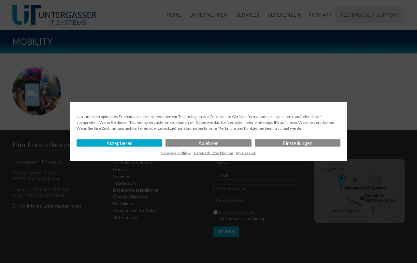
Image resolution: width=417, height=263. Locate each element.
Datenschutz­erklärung (213, 152)
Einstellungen (297, 143)
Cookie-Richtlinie (176, 152)
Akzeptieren (120, 143)
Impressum (246, 152)
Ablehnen (208, 143)
